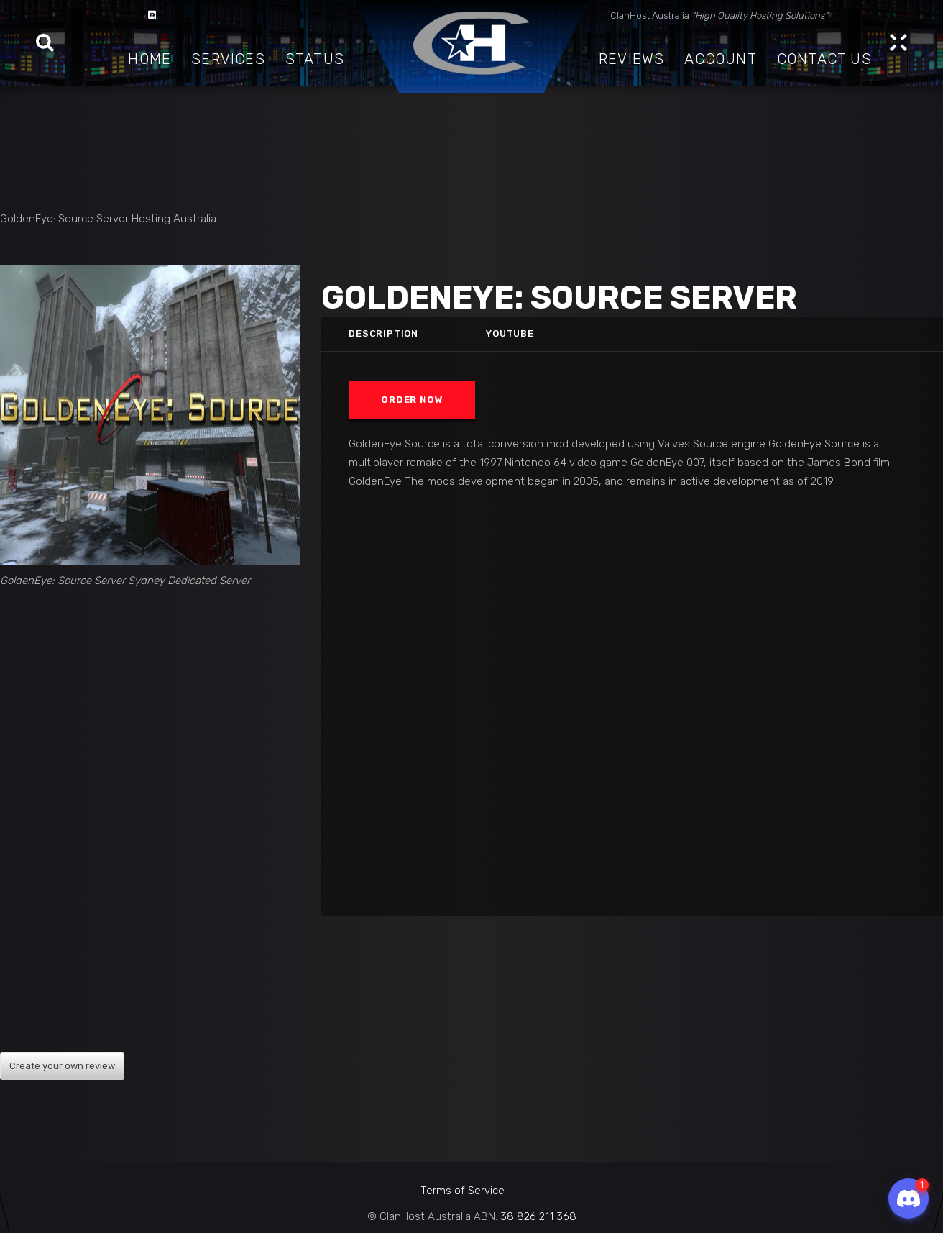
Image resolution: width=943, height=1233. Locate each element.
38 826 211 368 (538, 1216)
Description (384, 333)
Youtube (509, 333)
